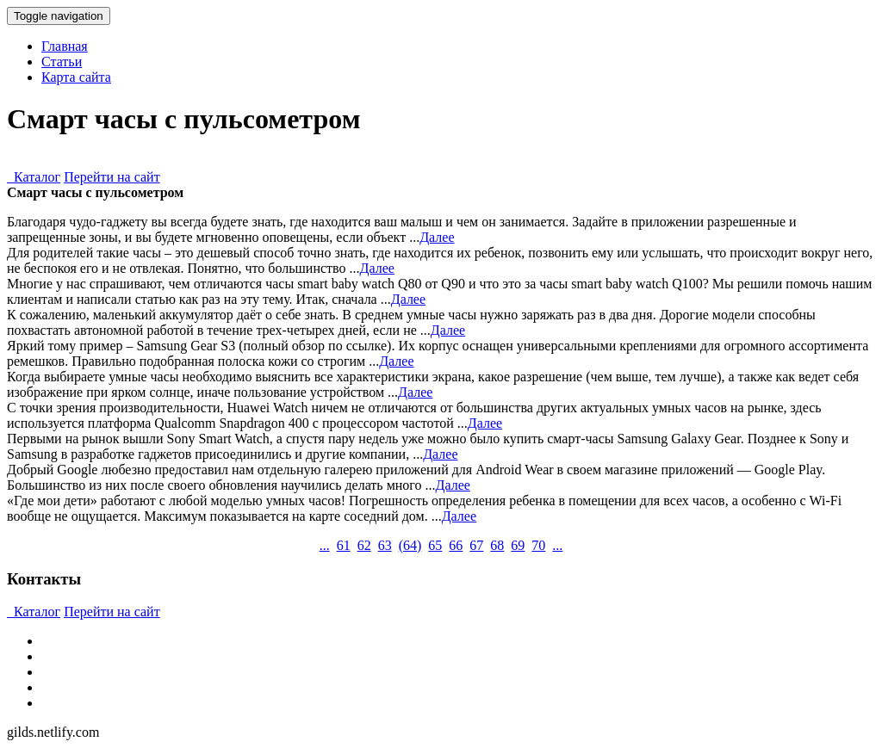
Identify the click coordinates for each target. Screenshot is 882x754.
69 (518, 545)
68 (497, 545)
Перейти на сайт (112, 177)
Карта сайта (76, 77)
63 (385, 545)
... (325, 545)
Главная (64, 46)
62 (364, 545)
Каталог (33, 177)
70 (538, 545)
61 (344, 545)
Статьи (61, 61)
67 (476, 545)
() (410, 545)
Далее (436, 237)
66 (456, 545)
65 (435, 545)
